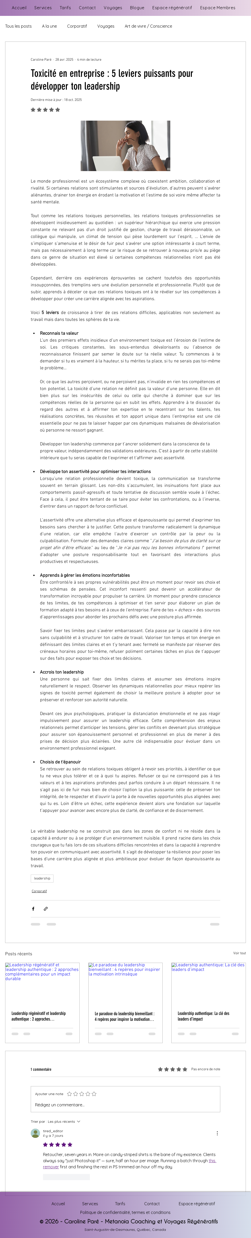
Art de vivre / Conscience (148, 26)
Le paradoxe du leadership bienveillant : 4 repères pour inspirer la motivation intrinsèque (124, 1016)
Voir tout (239, 953)
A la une (49, 26)
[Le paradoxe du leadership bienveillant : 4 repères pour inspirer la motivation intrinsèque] (126, 983)
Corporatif (77, 26)
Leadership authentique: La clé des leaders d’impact (203, 1016)
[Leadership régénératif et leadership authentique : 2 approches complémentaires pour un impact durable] (42, 983)
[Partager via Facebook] (33, 908)
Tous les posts (18, 26)
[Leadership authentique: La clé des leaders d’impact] (209, 983)
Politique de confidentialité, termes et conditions (125, 1212)
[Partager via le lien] (45, 908)
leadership (42, 878)
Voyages (105, 26)
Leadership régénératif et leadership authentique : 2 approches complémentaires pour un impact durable (42, 1016)
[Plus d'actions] (217, 1133)
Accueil (58, 1203)
